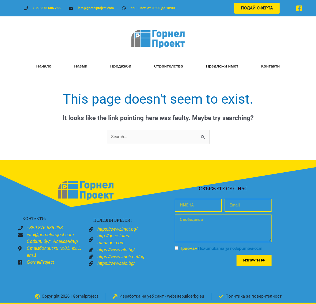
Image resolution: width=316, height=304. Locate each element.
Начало (43, 66)
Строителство (168, 66)
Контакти (270, 66)
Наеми (81, 66)
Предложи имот (222, 66)
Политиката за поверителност (230, 248)
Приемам (221, 248)
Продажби (120, 66)
